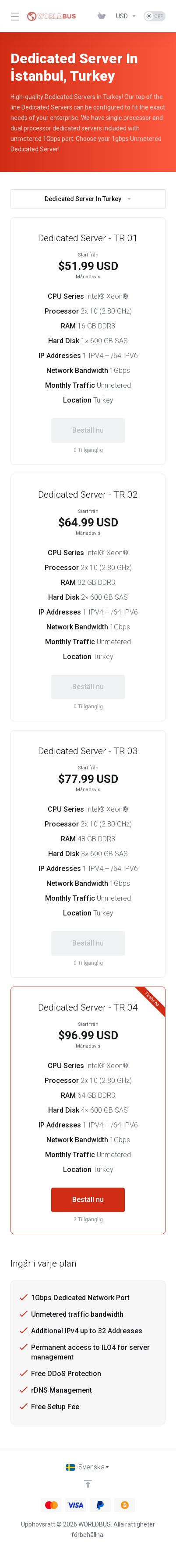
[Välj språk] (88, 1467)
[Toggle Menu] (13, 16)
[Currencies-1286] (126, 16)
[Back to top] (88, 1483)
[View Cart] (103, 16)
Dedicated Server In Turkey (88, 198)
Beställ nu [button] (88, 1199)
